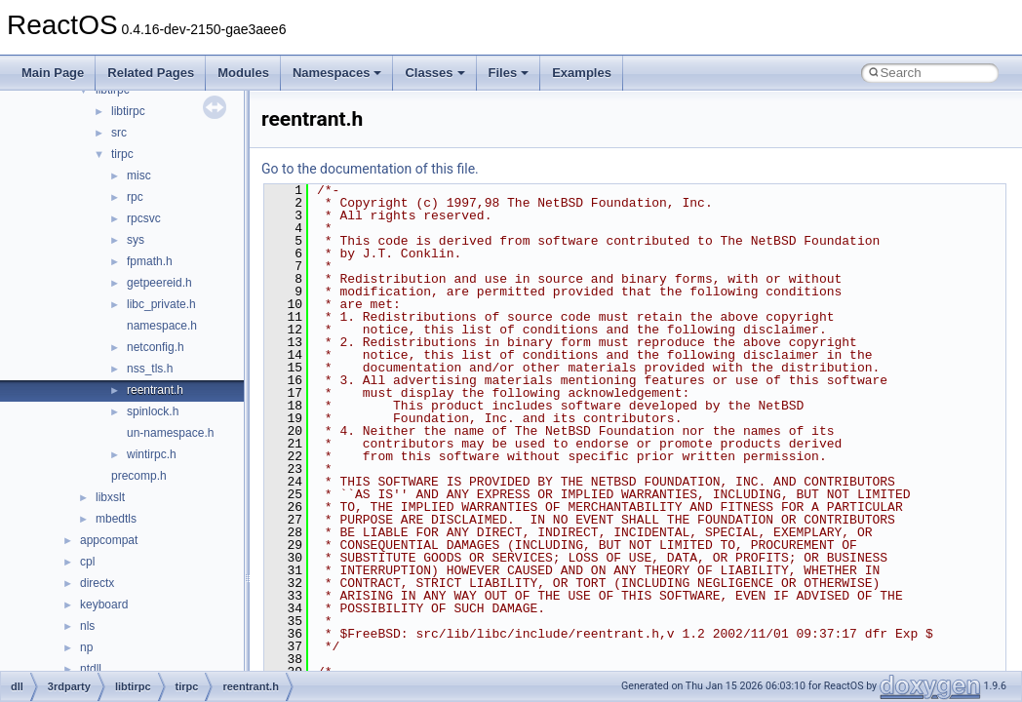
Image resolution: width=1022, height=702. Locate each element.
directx (97, 583)
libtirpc (128, 111)
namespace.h (162, 325)
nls (87, 626)
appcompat (109, 540)
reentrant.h (155, 390)
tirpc (122, 154)
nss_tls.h (150, 368)
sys (135, 240)
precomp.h (139, 476)
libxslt (110, 497)
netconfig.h (155, 347)
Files (509, 72)
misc (139, 175)
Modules (243, 72)
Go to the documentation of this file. (370, 168)
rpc (135, 197)
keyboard (104, 604)
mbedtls (116, 519)
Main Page (52, 72)
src (119, 132)
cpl (87, 561)
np (86, 647)
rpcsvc (144, 218)
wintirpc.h (152, 454)
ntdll (90, 669)
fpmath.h (150, 261)
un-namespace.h (170, 433)
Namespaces (337, 72)
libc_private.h (161, 304)
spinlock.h (152, 411)
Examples (581, 72)
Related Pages (150, 72)
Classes (434, 72)
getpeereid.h (159, 283)
